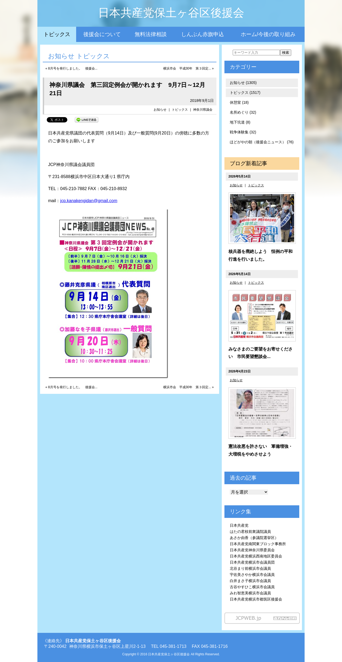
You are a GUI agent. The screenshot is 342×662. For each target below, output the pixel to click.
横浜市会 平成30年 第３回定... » (188, 68)
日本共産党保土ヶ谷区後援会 (171, 12)
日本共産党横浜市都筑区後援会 (256, 599)
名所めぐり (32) (243, 112)
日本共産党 (239, 525)
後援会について (102, 34)
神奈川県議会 (202, 109)
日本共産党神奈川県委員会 (252, 550)
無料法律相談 (151, 34)
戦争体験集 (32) (243, 132)
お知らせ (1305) (243, 82)
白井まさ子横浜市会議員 (250, 581)
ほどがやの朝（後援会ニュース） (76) (262, 142)
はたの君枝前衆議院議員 (250, 531)
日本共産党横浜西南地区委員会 (256, 556)
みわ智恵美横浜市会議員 (250, 593)
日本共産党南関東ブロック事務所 (258, 544)
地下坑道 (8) (240, 122)
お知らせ (160, 109)
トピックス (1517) (245, 92)
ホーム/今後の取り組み (268, 34)
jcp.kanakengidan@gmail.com (88, 200)
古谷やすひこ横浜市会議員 (252, 587)
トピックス (57, 34)
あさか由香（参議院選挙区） (254, 538)
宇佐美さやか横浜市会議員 (252, 574)
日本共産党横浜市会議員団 (252, 562)
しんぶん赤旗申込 (202, 34)
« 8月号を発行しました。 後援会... (71, 68)
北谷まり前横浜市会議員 (250, 568)
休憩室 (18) (239, 102)
